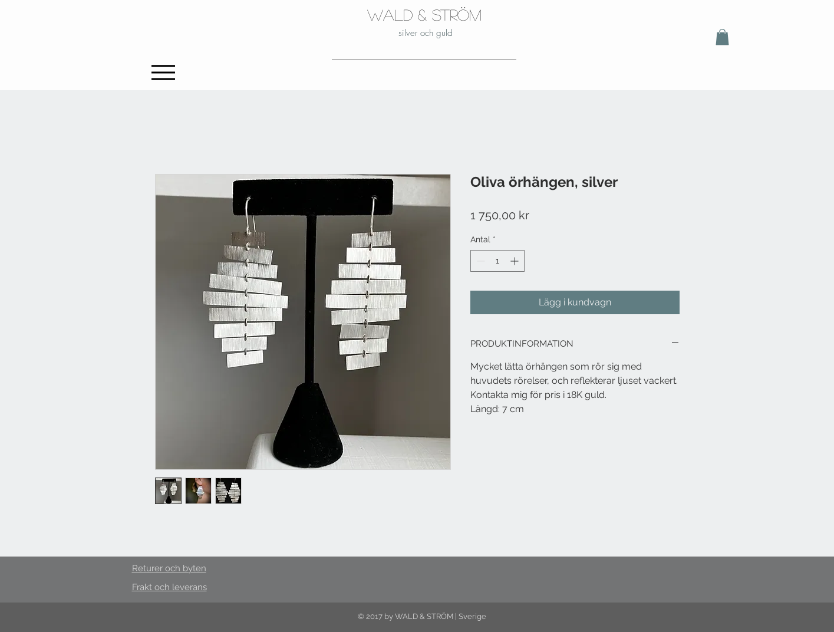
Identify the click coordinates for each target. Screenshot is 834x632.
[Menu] (164, 72)
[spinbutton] (497, 261)
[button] (722, 37)
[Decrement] (479, 261)
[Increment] (515, 261)
